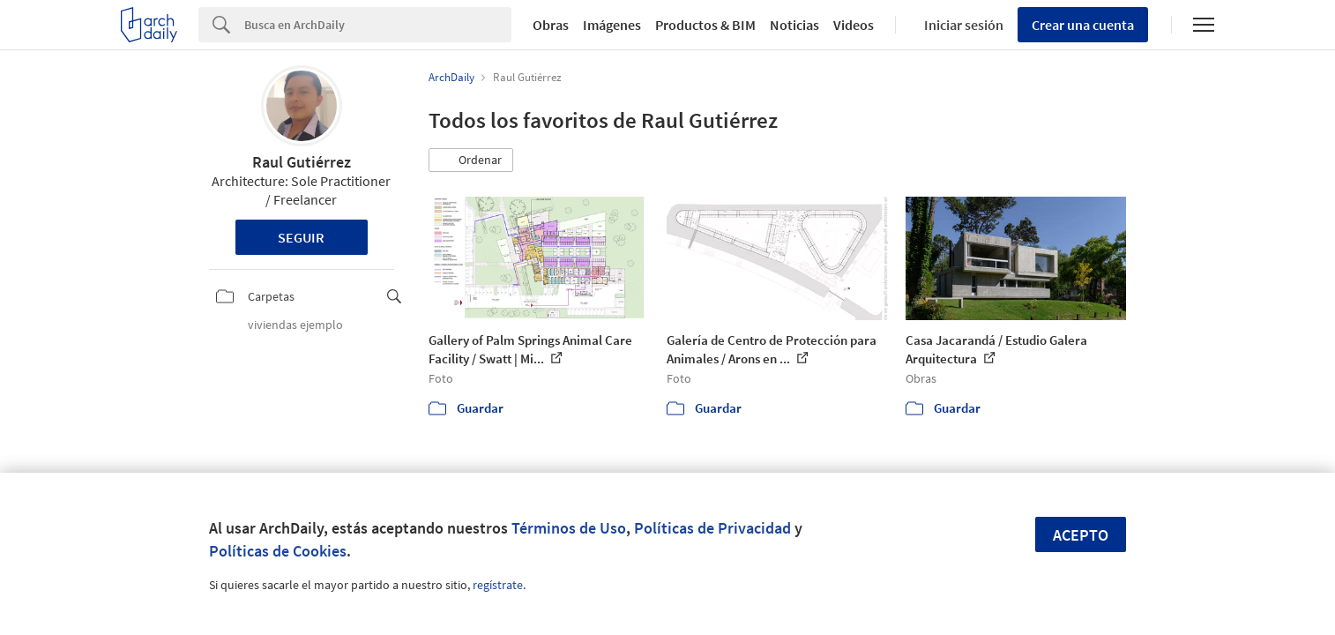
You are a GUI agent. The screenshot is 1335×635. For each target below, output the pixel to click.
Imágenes (612, 25)
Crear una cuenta (1083, 25)
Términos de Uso (568, 528)
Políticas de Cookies (278, 551)
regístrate (498, 585)
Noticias (794, 25)
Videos (853, 25)
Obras (551, 25)
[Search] (377, 24)
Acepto (1080, 535)
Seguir (301, 237)
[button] (471, 160)
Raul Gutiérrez (301, 162)
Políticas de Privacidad (712, 528)
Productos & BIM (705, 25)
